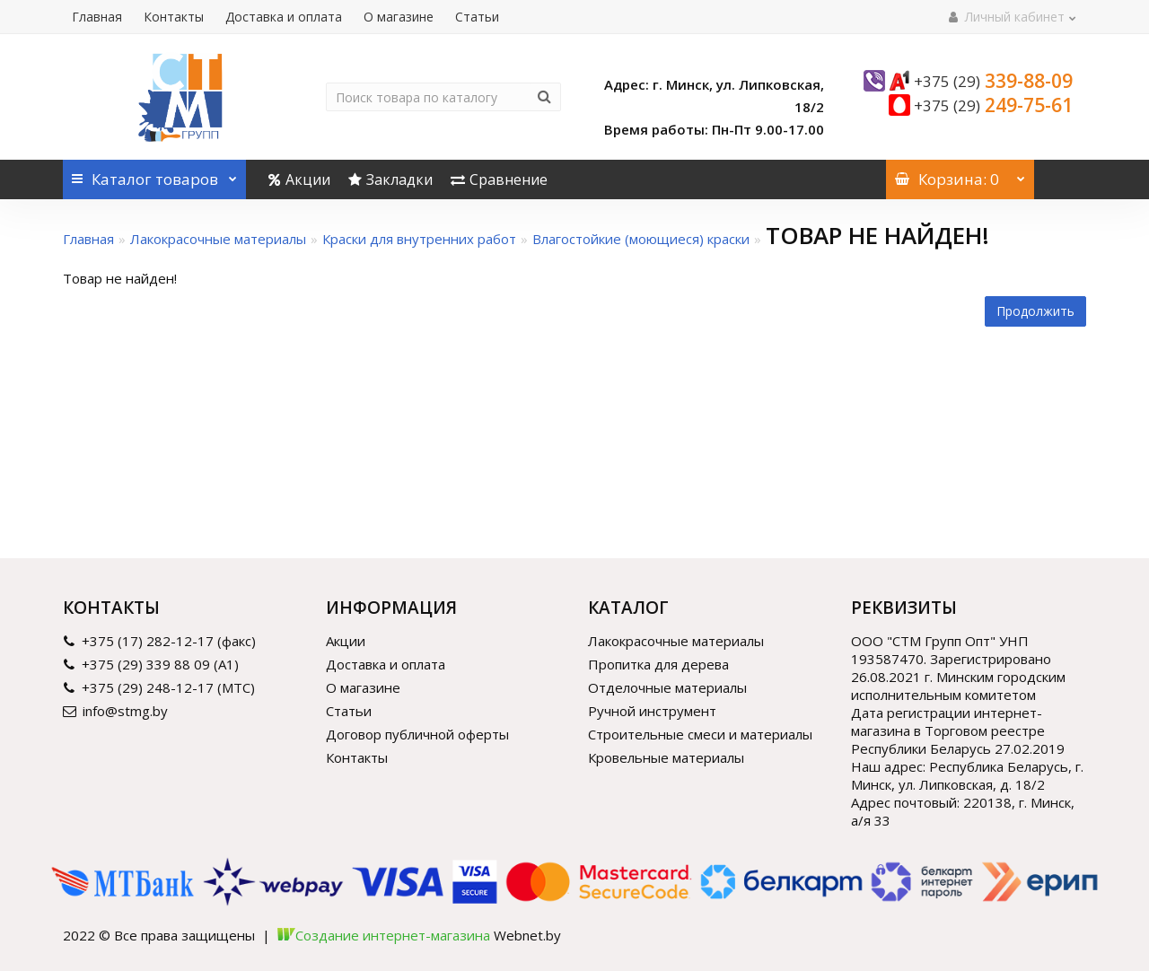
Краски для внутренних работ (419, 239)
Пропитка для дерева (658, 664)
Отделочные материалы (667, 687)
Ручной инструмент (652, 711)
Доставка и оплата (283, 16)
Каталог (154, 174)
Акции (299, 179)
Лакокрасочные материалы (218, 239)
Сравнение (499, 179)
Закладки (390, 179)
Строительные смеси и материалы (700, 734)
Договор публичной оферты (417, 734)
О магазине (399, 16)
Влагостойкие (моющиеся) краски (641, 239)
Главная (97, 16)
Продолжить (1035, 310)
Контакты (174, 16)
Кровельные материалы (666, 757)
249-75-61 (993, 105)
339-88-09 (993, 80)
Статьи (477, 16)
